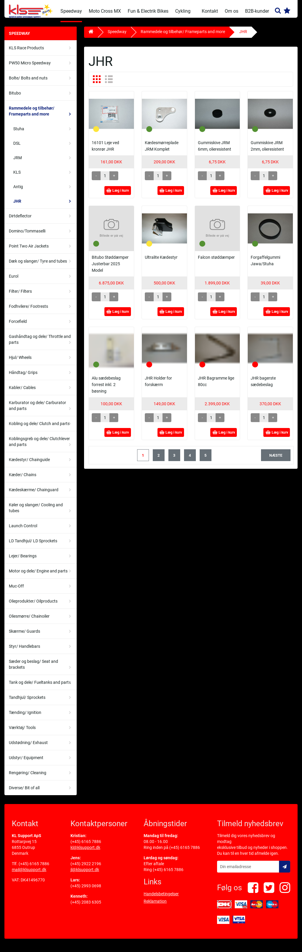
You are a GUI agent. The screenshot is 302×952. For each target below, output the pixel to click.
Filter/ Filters (20, 295)
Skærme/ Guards (24, 635)
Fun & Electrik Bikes (148, 11)
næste (275, 460)
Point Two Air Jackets (29, 250)
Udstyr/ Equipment (26, 762)
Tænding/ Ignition (25, 717)
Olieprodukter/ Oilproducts (33, 605)
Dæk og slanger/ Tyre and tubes (38, 265)
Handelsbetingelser (161, 898)
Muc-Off (16, 590)
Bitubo (15, 97)
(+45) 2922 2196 (85, 868)
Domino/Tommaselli (27, 235)
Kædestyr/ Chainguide (29, 464)
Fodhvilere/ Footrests (28, 310)
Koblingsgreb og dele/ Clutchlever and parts (39, 446)
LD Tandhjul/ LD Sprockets (33, 545)
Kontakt (210, 11)
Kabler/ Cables (22, 392)
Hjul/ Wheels (20, 361)
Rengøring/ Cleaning (27, 777)
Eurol (13, 280)
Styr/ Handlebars (24, 650)
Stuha (18, 133)
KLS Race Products (26, 52)
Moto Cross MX (105, 11)
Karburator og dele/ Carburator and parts (37, 410)
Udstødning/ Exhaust (28, 747)
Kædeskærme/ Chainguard (33, 494)
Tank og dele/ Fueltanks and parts (40, 686)
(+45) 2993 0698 (85, 890)
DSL (17, 147)
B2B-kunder (257, 11)
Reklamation (155, 905)
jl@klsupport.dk (84, 874)
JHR (17, 205)
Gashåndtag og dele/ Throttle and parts (40, 344)
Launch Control (23, 530)
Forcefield (18, 325)
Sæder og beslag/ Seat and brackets (33, 668)
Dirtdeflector (20, 220)
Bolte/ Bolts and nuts (28, 82)
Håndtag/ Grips (23, 377)
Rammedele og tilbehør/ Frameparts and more (31, 115)
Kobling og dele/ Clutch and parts (39, 428)
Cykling (183, 11)
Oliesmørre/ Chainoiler (29, 620)
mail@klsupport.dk (29, 874)
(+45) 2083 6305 (85, 906)
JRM (17, 162)
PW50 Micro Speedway (30, 67)
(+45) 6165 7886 (34, 868)
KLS (17, 176)
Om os (231, 11)
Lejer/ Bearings (23, 560)
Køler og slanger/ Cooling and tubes (36, 512)
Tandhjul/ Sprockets (27, 701)
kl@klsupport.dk (85, 852)
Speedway (71, 11)
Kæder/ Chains (22, 479)
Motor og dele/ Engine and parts (38, 575)
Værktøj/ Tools (22, 732)
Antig (18, 191)
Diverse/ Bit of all (24, 792)
